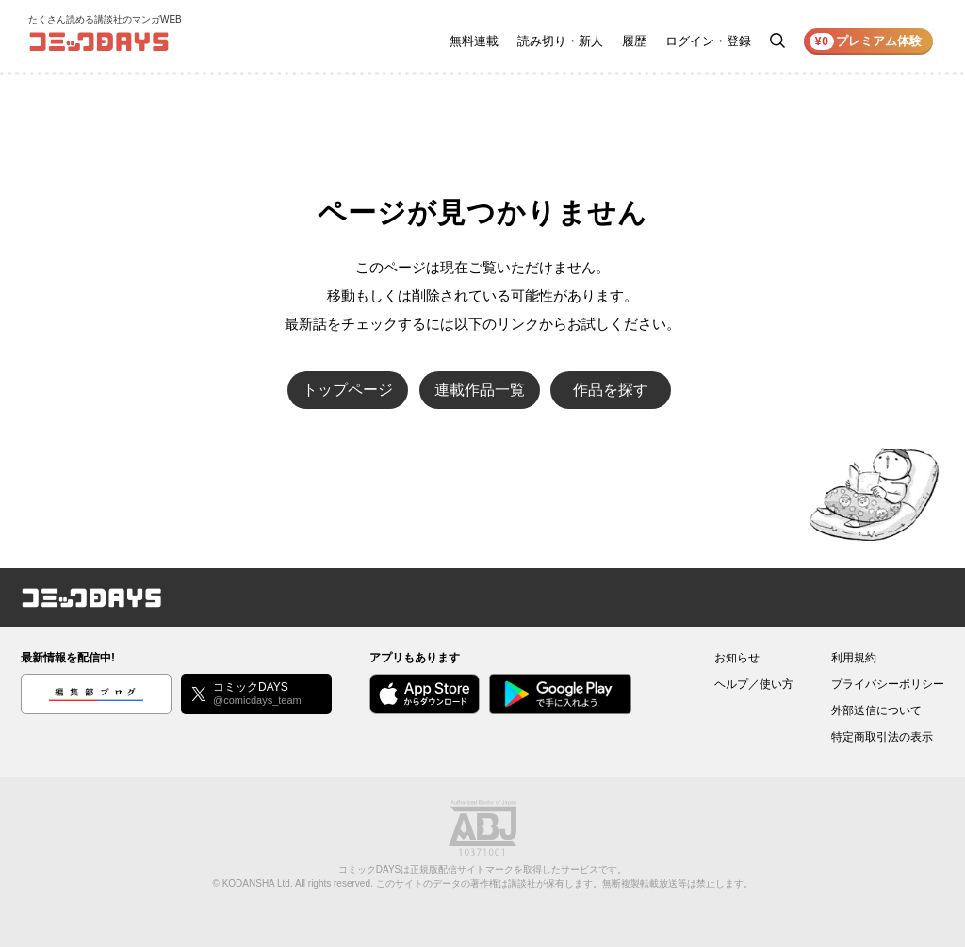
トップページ (348, 390)
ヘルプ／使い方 (753, 684)
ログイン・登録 (708, 41)
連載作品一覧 (479, 390)
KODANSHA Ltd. (257, 883)
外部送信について (876, 710)
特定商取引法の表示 (882, 736)
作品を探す (610, 390)
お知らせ (737, 657)
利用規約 (853, 657)
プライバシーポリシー (887, 684)
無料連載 (474, 41)
